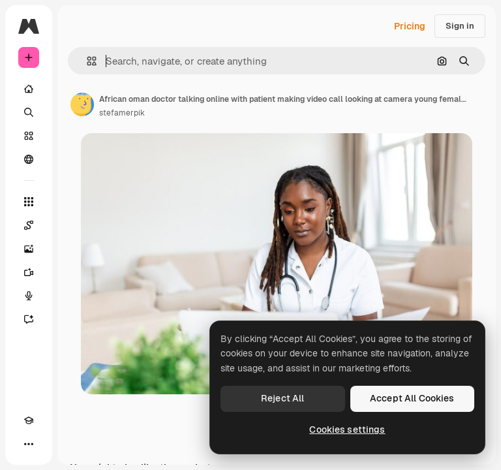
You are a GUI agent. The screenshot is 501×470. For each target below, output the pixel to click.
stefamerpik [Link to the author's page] (122, 113)
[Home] (28, 88)
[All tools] (28, 201)
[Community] (28, 159)
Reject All (282, 398)
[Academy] (28, 420)
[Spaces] (28, 225)
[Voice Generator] (28, 295)
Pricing (409, 26)
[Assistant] (28, 319)
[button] (86, 61)
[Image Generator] (28, 248)
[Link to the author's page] (82, 104)
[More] (28, 443)
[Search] (28, 112)
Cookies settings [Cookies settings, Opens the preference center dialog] (347, 429)
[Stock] (28, 135)
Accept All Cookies (412, 398)
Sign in (460, 25)
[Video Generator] (28, 272)
